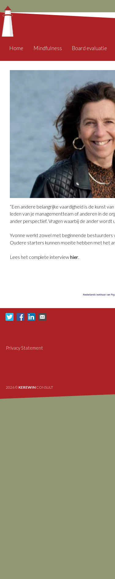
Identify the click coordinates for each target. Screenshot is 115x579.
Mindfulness (47, 48)
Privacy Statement (24, 348)
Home (16, 48)
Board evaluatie (89, 48)
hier (74, 257)
